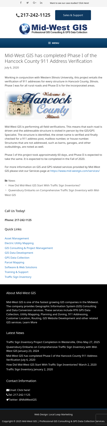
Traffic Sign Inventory (18, 277)
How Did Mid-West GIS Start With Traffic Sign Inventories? (44, 185)
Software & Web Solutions (21, 267)
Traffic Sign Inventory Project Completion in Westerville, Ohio (44, 342)
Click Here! (84, 3)
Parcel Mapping (14, 262)
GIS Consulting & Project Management (29, 248)
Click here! (23, 390)
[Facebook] (21, 3)
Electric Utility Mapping (19, 243)
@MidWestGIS (28, 399)
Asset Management (17, 238)
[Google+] (34, 3)
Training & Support (16, 272)
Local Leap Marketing (61, 414)
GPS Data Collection (17, 257)
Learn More (30, 322)
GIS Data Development (19, 252)
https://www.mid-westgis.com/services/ (75, 171)
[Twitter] (27, 3)
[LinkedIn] (41, 3)
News (11, 180)
